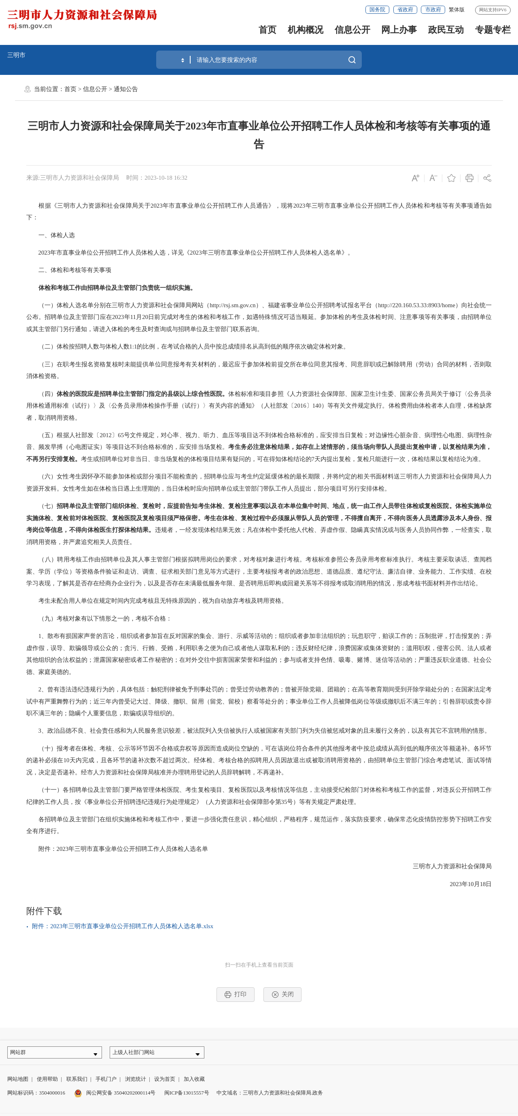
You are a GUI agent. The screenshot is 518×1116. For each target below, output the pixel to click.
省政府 (405, 9)
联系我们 (76, 1083)
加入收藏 (194, 1083)
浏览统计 (135, 1083)
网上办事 (399, 30)
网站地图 (17, 1083)
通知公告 (126, 89)
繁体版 (457, 9)
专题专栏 (493, 30)
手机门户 (106, 1083)
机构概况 (305, 30)
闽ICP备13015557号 (186, 1096)
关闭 (283, 994)
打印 (235, 994)
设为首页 (164, 1083)
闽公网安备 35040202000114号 (115, 1096)
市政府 (433, 9)
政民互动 (446, 30)
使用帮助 (47, 1083)
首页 (267, 30)
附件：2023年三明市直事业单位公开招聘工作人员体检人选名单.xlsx (122, 926)
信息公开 (352, 30)
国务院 (377, 9)
